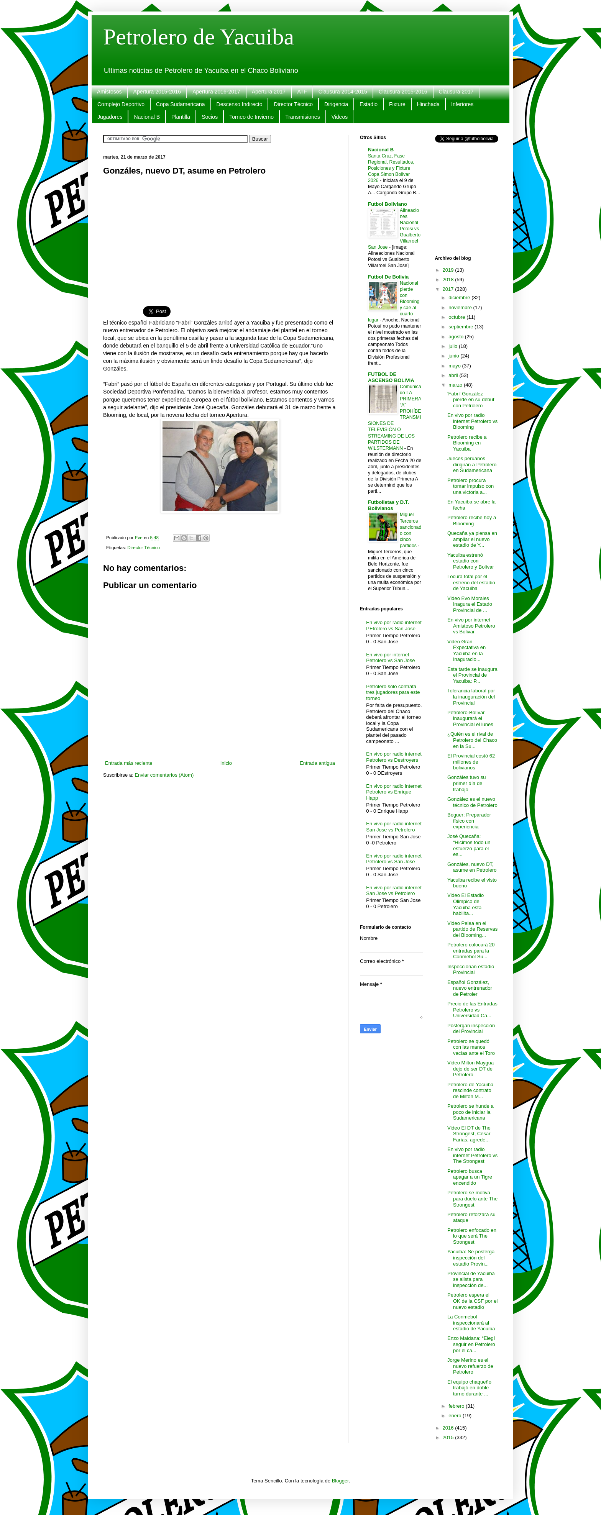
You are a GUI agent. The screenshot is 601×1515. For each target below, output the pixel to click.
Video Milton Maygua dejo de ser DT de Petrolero (470, 1068)
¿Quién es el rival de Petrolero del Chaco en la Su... (472, 740)
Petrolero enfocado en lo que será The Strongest (471, 1236)
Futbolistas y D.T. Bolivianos (388, 505)
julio (453, 346)
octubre (457, 317)
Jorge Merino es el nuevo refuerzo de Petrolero (470, 1366)
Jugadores (109, 117)
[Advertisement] (220, 236)
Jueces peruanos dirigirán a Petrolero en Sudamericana (471, 464)
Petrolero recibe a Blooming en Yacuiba (467, 443)
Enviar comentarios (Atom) (164, 775)
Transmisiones (302, 117)
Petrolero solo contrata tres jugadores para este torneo (393, 692)
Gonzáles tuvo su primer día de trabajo (466, 783)
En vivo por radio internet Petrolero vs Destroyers (394, 757)
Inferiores (462, 104)
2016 (449, 1428)
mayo (455, 366)
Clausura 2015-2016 (403, 92)
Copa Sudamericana (180, 104)
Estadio (369, 104)
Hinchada (428, 104)
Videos (340, 117)
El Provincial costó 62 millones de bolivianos (471, 762)
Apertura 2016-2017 (216, 92)
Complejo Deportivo (121, 104)
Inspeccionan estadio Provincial (470, 970)
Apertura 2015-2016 (157, 92)
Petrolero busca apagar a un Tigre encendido (469, 1177)
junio (454, 356)
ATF (302, 92)
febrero (457, 1406)
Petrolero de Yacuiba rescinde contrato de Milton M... (470, 1090)
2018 (449, 279)
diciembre (459, 297)
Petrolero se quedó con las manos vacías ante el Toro (471, 1047)
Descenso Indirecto (240, 104)
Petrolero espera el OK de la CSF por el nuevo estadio (472, 1301)
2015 (449, 1437)
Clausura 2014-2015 (343, 92)
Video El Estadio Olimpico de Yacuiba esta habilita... (465, 904)
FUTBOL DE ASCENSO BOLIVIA (391, 377)
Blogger (340, 1481)
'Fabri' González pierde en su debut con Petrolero (470, 399)
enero (455, 1415)
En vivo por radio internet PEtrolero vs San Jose (394, 625)
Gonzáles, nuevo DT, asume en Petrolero (471, 867)
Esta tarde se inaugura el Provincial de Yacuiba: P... (472, 675)
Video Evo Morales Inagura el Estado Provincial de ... (469, 604)
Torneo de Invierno (251, 117)
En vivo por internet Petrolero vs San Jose (390, 658)
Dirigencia (336, 104)
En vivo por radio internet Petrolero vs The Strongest (472, 1155)
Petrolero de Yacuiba (198, 36)
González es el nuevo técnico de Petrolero (472, 802)
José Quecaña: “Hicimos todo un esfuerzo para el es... (469, 845)
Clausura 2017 (456, 92)
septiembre (461, 327)
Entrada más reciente (129, 763)
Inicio (226, 763)
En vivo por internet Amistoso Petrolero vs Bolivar (471, 626)
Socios (210, 117)
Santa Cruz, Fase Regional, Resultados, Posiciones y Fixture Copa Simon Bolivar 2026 (391, 168)
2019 (449, 270)
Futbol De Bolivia (388, 277)
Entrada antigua (317, 763)
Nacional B (147, 117)
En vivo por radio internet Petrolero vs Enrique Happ (394, 792)
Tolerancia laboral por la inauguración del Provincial (471, 696)
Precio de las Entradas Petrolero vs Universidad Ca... (472, 1009)
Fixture (397, 104)
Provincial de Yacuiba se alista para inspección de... (471, 1279)
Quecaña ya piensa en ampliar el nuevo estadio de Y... (472, 539)
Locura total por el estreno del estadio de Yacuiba (471, 582)
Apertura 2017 (269, 92)
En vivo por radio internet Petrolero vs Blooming (472, 421)
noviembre (460, 307)
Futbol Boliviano (387, 204)
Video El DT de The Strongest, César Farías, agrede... (469, 1134)
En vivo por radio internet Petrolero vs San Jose (394, 859)
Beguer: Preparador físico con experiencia (469, 821)
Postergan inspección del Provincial (471, 1029)
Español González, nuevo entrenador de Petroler (469, 988)
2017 (449, 289)
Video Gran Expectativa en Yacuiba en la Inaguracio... (466, 650)
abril (453, 375)
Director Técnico (293, 104)
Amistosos (109, 92)
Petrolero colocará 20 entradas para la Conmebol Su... (471, 950)
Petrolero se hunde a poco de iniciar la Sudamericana (470, 1112)
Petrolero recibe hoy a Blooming (471, 520)
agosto (456, 336)
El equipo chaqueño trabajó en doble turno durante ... (469, 1388)
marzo (456, 385)
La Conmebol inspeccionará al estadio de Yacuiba (471, 1322)
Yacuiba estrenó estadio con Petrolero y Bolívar (470, 561)
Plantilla (180, 117)
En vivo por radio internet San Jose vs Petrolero (394, 827)
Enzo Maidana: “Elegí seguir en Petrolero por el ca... (471, 1344)
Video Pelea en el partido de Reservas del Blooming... (472, 929)
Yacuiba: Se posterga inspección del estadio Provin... (470, 1257)
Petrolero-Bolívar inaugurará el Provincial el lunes (470, 718)
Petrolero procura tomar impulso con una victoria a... (470, 486)
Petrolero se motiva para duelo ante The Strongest (472, 1198)
